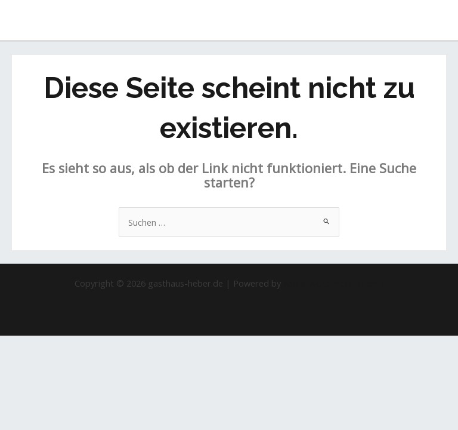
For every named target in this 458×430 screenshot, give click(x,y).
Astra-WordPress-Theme (333, 283)
